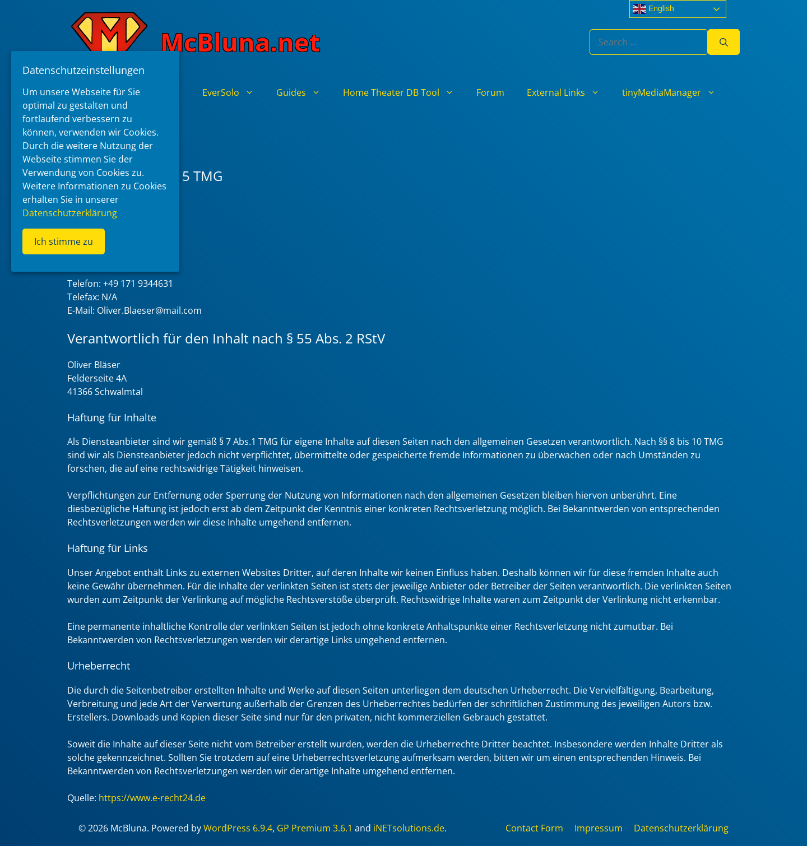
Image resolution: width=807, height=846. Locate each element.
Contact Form (534, 828)
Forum (490, 92)
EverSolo (233, 92)
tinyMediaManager (674, 92)
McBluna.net (240, 42)
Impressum (598, 828)
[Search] (724, 42)
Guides (304, 92)
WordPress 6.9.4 (237, 828)
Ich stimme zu (63, 241)
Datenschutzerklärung (681, 828)
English (653, 9)
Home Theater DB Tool (404, 92)
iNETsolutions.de (408, 828)
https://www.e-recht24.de (152, 798)
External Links (569, 92)
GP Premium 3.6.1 (315, 828)
